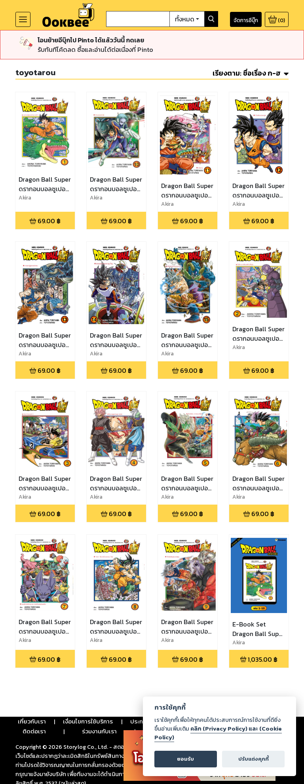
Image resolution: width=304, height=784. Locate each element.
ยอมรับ (185, 759)
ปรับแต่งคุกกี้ (253, 759)
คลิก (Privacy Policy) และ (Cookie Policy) (218, 733)
